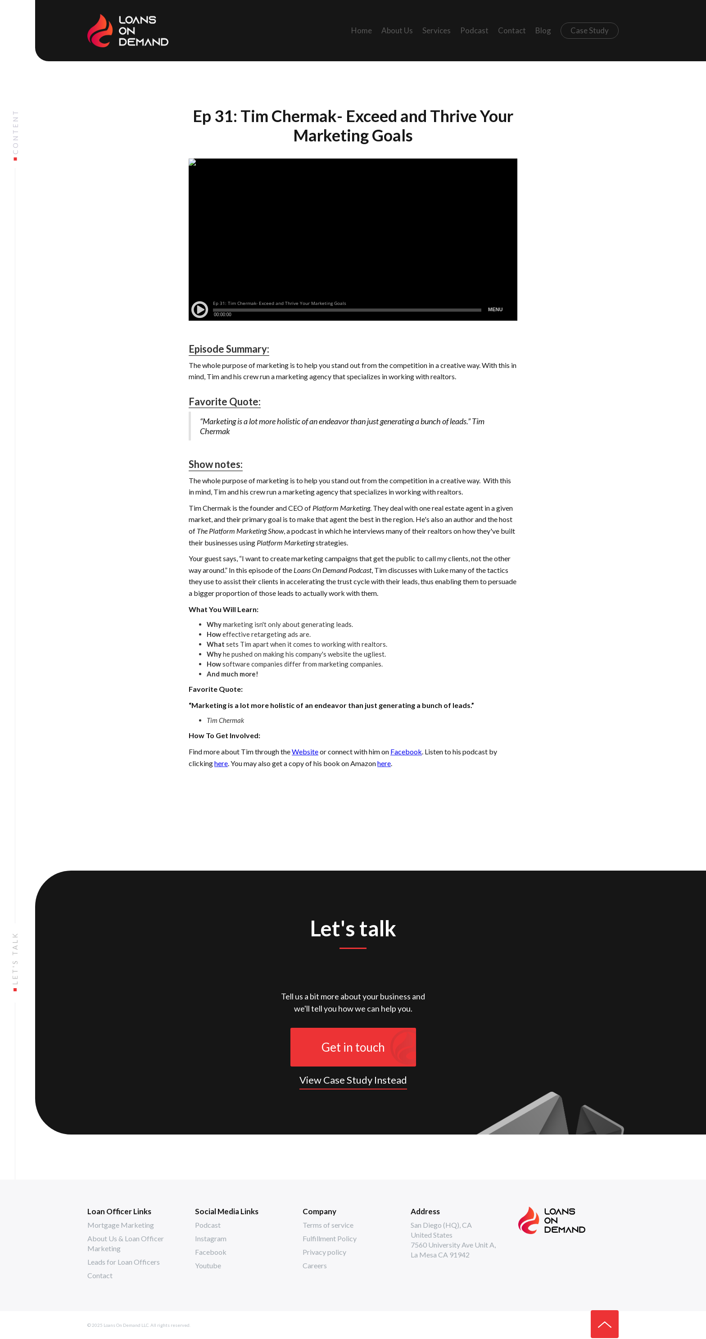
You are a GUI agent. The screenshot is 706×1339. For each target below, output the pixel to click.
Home (361, 30)
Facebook (406, 751)
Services (436, 30)
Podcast (474, 30)
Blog (543, 30)
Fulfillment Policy (330, 1238)
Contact (512, 30)
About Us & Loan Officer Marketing (125, 1243)
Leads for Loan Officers (123, 1261)
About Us (397, 30)
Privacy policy (324, 1252)
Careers (315, 1265)
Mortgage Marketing (120, 1225)
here (221, 763)
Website (305, 751)
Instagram (210, 1238)
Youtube (208, 1265)
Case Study (589, 30)
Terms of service (328, 1225)
